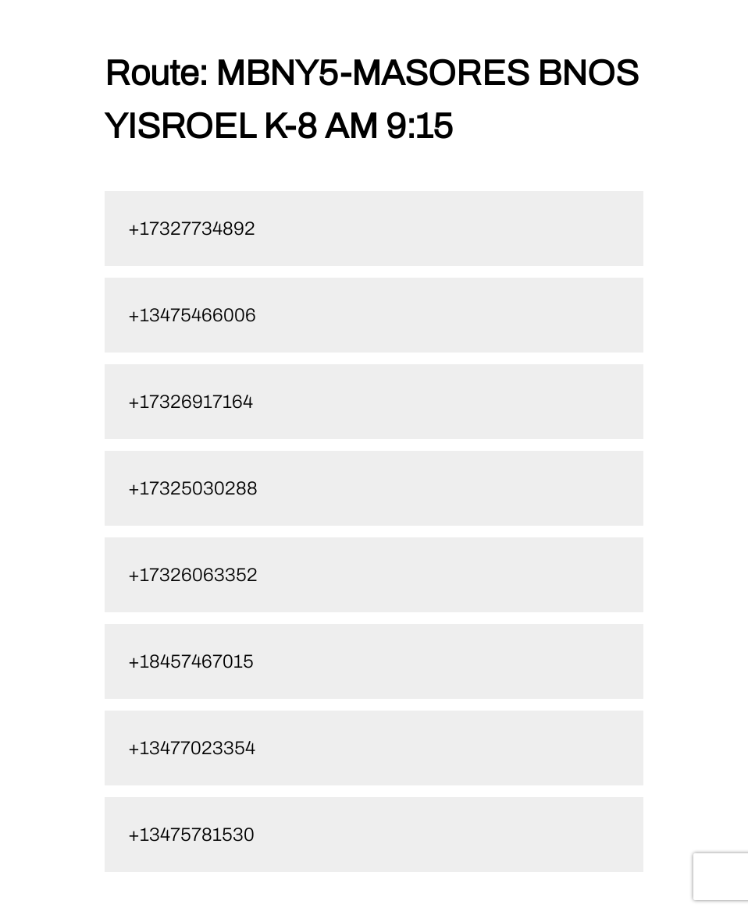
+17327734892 (191, 228)
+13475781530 (191, 834)
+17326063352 (193, 575)
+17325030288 (193, 488)
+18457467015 (191, 661)
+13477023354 (191, 748)
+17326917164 (190, 402)
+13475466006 (192, 315)
